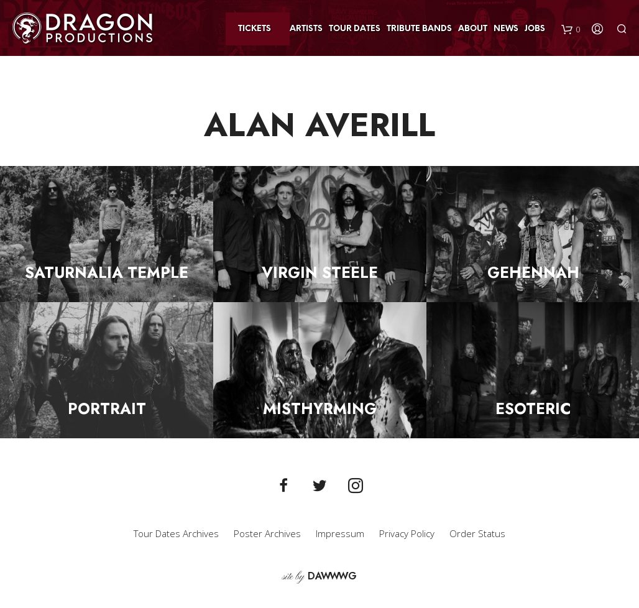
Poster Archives (267, 533)
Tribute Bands (419, 29)
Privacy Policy (406, 533)
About (472, 29)
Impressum (340, 533)
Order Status (477, 533)
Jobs (535, 29)
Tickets (254, 29)
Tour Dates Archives (176, 533)
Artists (306, 29)
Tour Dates (354, 29)
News (506, 29)
